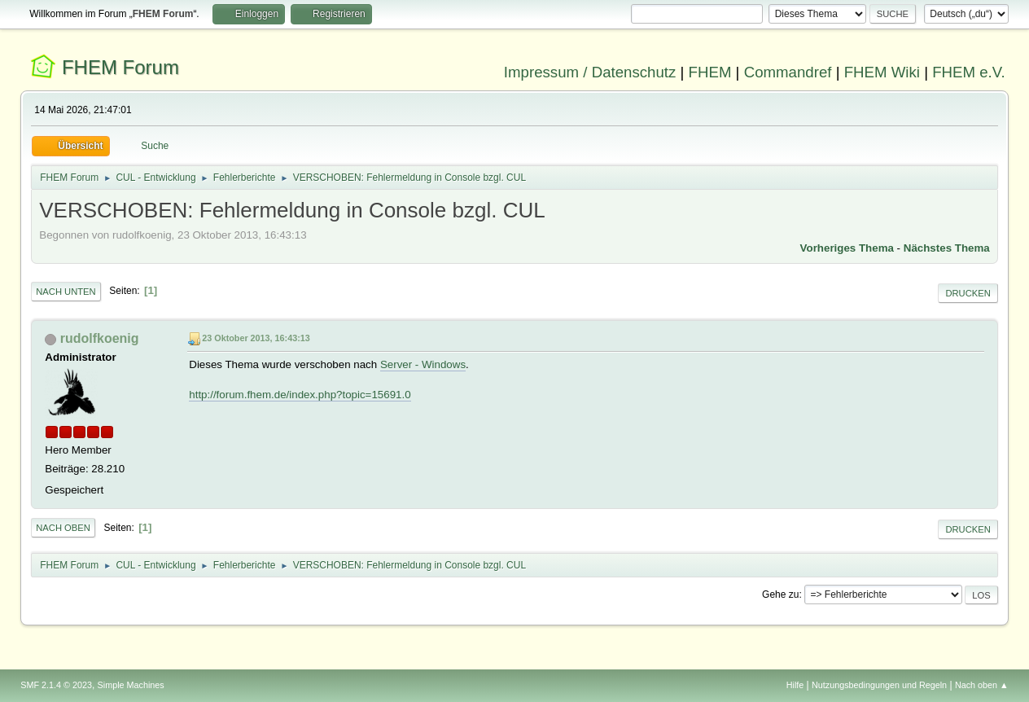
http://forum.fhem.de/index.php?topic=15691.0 (299, 394)
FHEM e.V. (968, 72)
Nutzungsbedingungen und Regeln (879, 685)
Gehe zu (780, 594)
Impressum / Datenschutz (590, 72)
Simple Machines (131, 685)
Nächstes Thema (947, 248)
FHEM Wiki (882, 72)
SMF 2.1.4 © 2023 (56, 685)
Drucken (967, 293)
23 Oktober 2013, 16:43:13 (255, 338)
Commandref (788, 72)
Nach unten (65, 291)
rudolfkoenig (99, 338)
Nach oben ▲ (982, 685)
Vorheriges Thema (847, 248)
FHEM (710, 72)
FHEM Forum (120, 67)
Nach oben (63, 528)
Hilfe (795, 685)
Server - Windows (423, 364)
